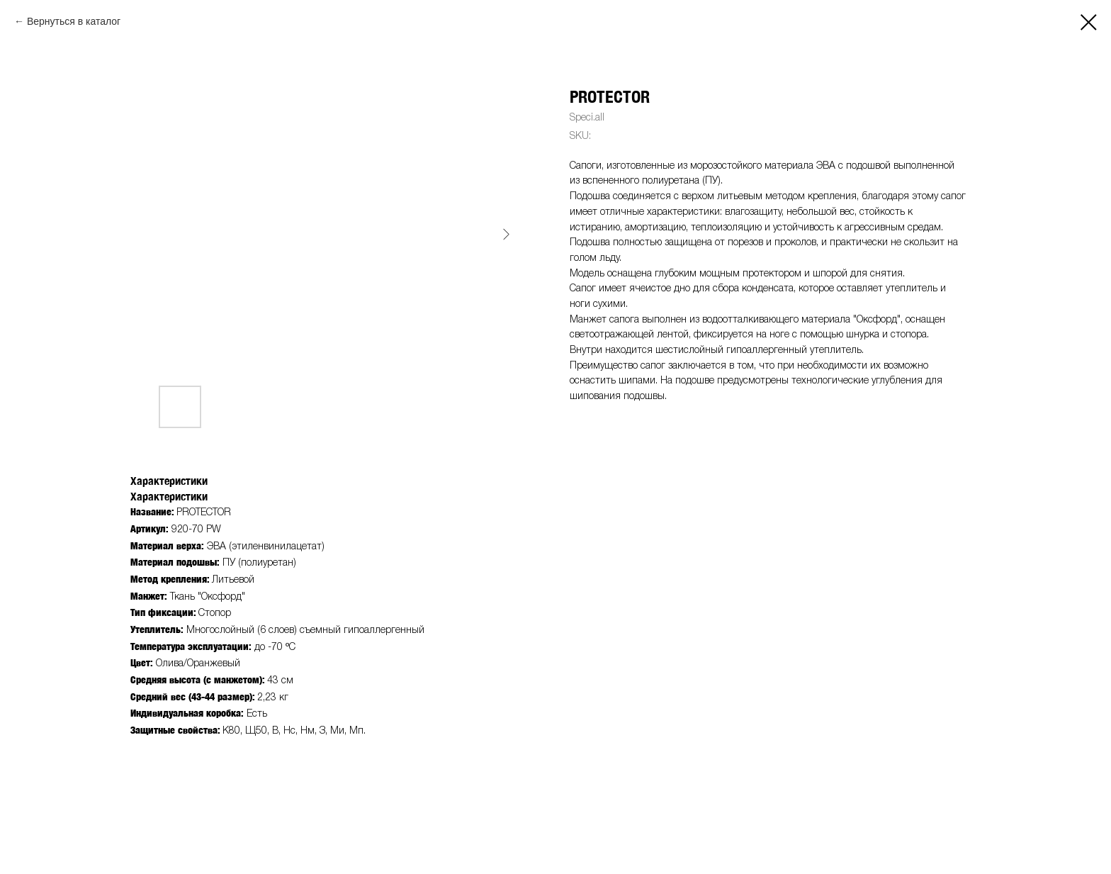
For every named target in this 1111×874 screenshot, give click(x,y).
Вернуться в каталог (73, 21)
